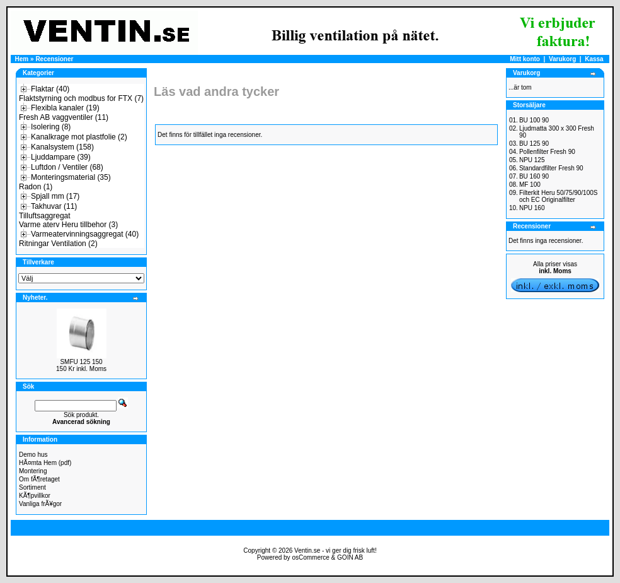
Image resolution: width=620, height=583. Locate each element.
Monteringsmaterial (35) (71, 177)
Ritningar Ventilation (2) (58, 243)
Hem (22, 59)
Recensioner (54, 59)
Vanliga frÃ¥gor (40, 503)
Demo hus (33, 454)
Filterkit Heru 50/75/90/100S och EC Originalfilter (558, 196)
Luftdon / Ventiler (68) (67, 167)
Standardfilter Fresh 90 (551, 168)
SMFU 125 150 (81, 361)
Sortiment (32, 487)
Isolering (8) (51, 126)
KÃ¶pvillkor (34, 495)
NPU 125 (532, 159)
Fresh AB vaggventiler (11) (63, 117)
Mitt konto (525, 59)
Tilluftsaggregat (45, 215)
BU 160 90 (534, 176)
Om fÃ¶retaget (39, 479)
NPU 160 (532, 207)
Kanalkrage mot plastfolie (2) (79, 136)
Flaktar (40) (50, 89)
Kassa (594, 59)
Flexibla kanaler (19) (65, 107)
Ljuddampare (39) (61, 157)
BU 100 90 (534, 120)
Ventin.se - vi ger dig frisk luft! (335, 550)
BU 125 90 (534, 143)
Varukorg (562, 59)
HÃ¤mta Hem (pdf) (45, 462)
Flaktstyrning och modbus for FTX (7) (81, 98)
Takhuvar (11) (54, 206)
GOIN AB (350, 557)
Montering (33, 471)
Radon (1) (35, 186)
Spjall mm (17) (55, 196)
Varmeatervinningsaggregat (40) (85, 234)
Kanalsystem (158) (62, 147)
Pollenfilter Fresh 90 (547, 151)
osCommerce (310, 557)
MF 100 (530, 184)
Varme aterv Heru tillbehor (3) (68, 224)
